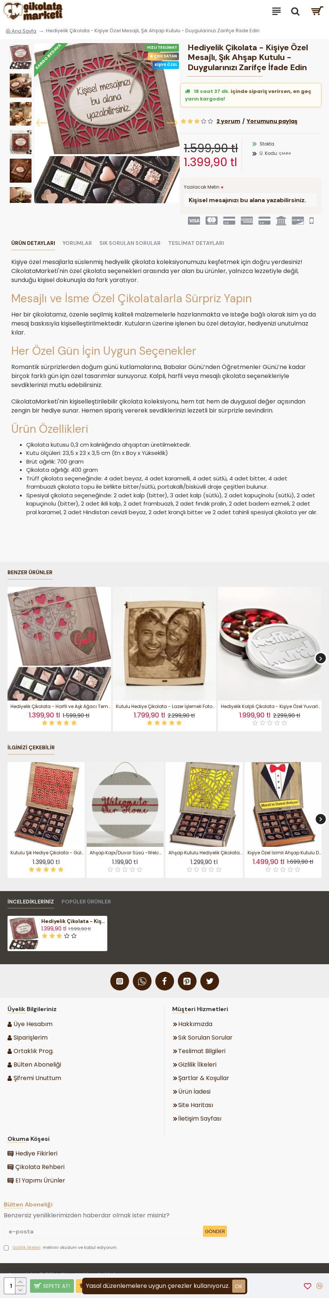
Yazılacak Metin (201, 187)
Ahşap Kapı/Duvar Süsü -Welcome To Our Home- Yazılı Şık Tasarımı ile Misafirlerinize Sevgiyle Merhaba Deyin (127, 853)
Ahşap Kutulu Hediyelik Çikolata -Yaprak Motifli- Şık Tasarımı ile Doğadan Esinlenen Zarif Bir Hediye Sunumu (205, 853)
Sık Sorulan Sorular (130, 243)
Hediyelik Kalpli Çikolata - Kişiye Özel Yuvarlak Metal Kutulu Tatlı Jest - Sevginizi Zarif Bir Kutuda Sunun (271, 707)
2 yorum (228, 121)
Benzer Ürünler (30, 572)
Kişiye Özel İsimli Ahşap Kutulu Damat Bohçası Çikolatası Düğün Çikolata (285, 853)
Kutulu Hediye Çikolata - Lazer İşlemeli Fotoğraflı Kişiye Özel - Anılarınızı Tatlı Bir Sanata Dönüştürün (166, 707)
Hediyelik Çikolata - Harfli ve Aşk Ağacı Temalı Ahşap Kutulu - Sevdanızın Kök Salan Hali (61, 707)
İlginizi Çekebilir (31, 747)
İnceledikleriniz (31, 902)
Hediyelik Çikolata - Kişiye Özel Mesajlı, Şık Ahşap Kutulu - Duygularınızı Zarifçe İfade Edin (73, 921)
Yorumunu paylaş (272, 121)
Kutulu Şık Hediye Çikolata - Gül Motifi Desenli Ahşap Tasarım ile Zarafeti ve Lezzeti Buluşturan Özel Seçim (48, 853)
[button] (41, 123)
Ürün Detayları (33, 243)
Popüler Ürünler (86, 902)
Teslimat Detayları (196, 243)
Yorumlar (77, 243)
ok (238, 1286)
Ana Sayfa (21, 31)
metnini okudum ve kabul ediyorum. (60, 1247)
